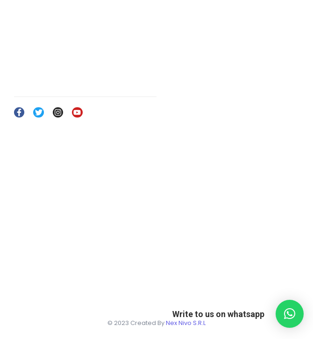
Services (174, 278)
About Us (174, 265)
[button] (290, 314)
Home (170, 251)
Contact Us (177, 292)
